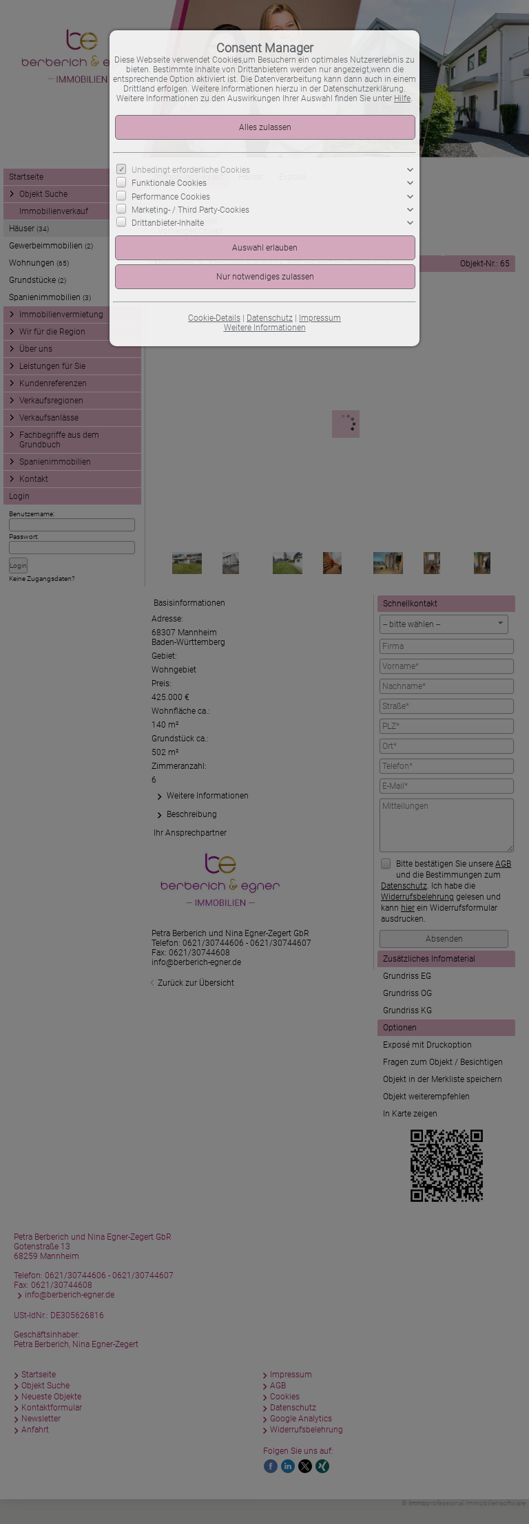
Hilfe (402, 98)
